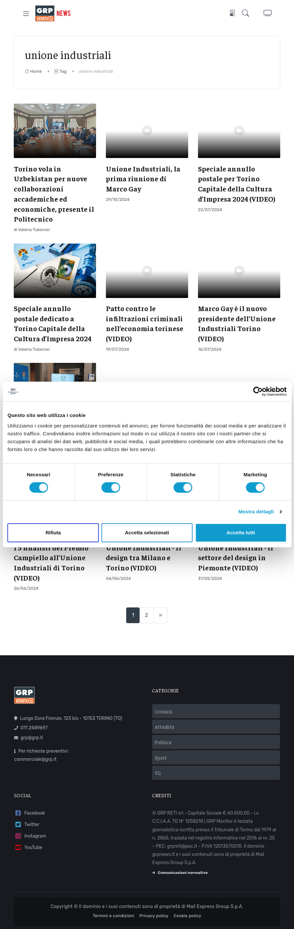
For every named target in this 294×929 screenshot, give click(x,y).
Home (33, 71)
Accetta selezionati (147, 532)
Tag (60, 71)
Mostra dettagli (256, 511)
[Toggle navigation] (26, 13)
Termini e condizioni (113, 915)
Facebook (29, 813)
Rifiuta (53, 532)
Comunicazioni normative (179, 872)
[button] (247, 13)
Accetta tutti (240, 532)
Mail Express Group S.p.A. (215, 906)
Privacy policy (154, 915)
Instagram (30, 836)
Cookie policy (187, 915)
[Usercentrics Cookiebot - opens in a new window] (257, 391)
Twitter (26, 824)
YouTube (28, 847)
